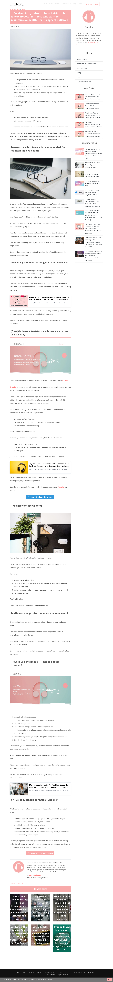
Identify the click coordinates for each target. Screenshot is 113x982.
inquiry (39, 972)
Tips (23, 9)
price (51, 4)
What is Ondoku (82, 59)
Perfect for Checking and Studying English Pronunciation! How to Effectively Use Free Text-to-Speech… (93, 242)
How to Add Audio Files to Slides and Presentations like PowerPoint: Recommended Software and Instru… (93, 255)
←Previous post (15, 883)
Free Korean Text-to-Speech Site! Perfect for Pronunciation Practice (92, 134)
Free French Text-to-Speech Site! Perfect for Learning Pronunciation (92, 115)
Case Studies (66, 4)
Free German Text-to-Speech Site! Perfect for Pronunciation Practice (92, 106)
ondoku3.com (35, 875)
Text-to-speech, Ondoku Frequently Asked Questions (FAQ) (93, 165)
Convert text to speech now (40, 853)
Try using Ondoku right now (39, 497)
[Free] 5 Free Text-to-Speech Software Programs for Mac (92, 192)
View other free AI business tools (84, 972)
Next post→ (25, 883)
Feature (57, 4)
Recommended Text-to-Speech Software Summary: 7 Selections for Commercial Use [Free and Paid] (93, 153)
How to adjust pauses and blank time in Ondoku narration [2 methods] (93, 174)
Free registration (91, 4)
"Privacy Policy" (25, 979)
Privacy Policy (63, 972)
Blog (18, 9)
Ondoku (12, 9)
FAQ (74, 4)
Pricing (79, 73)
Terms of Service (50, 972)
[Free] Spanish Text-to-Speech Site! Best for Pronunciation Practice (92, 96)
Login (80, 4)
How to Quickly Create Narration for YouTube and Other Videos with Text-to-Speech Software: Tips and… (93, 228)
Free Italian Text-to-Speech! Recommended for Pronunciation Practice (93, 124)
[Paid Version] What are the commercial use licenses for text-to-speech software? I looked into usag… (93, 215)
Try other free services (84, 82)
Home (45, 4)
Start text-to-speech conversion (87, 64)
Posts (78, 77)
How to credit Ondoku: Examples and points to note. (92, 183)
